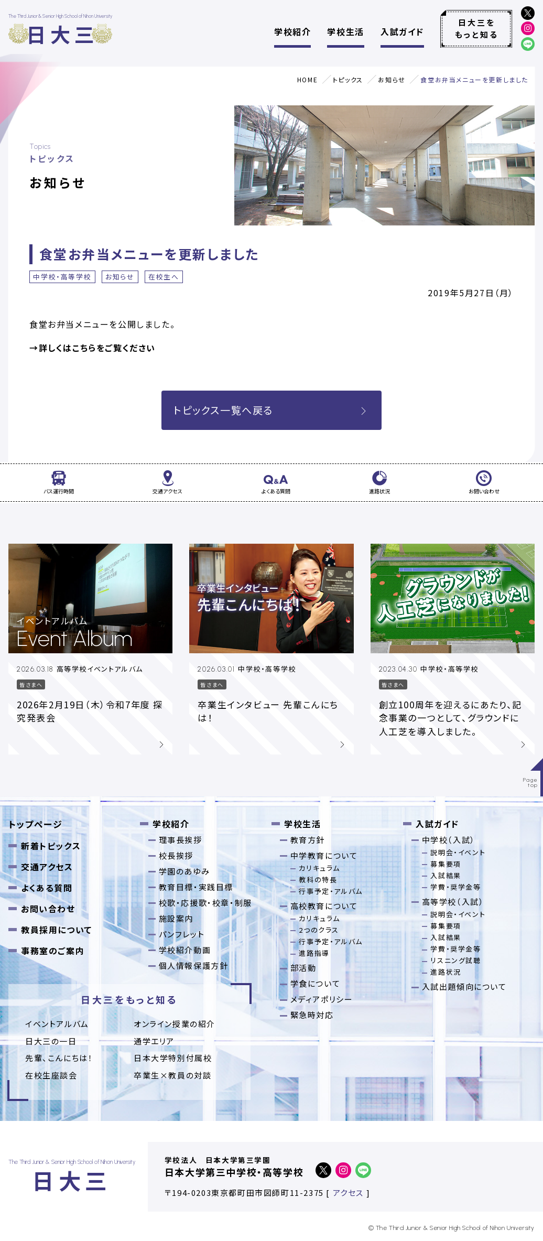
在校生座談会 (51, 1075)
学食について (315, 983)
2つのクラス (319, 930)
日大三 (62, 34)
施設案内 (176, 918)
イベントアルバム (57, 1023)
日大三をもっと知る (476, 28)
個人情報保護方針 (194, 965)
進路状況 (445, 972)
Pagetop (530, 782)
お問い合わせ (48, 908)
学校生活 (345, 31)
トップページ (35, 823)
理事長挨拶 (180, 839)
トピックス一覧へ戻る (271, 410)
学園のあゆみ (184, 871)
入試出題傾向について (464, 986)
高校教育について (324, 905)
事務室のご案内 (52, 950)
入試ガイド (402, 31)
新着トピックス (51, 845)
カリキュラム (319, 868)
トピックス (348, 79)
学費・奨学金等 (455, 887)
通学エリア (154, 1040)
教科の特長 (318, 879)
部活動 (303, 967)
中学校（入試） (448, 839)
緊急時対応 (312, 1014)
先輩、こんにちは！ (59, 1057)
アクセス (348, 1192)
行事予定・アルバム (330, 891)
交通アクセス (47, 866)
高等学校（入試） (453, 901)
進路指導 (314, 953)
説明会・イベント (457, 852)
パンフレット (182, 934)
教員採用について (56, 929)
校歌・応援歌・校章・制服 (205, 902)
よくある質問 (47, 887)
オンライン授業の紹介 (174, 1023)
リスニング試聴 (455, 960)
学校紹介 (292, 31)
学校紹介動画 (185, 949)
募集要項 (445, 864)
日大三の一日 (51, 1040)
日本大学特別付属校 (173, 1057)
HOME (307, 79)
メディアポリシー (321, 999)
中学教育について (324, 855)
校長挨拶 (176, 855)
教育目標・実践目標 (196, 886)
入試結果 (445, 875)
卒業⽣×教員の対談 (172, 1075)
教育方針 (307, 839)
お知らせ (391, 79)
